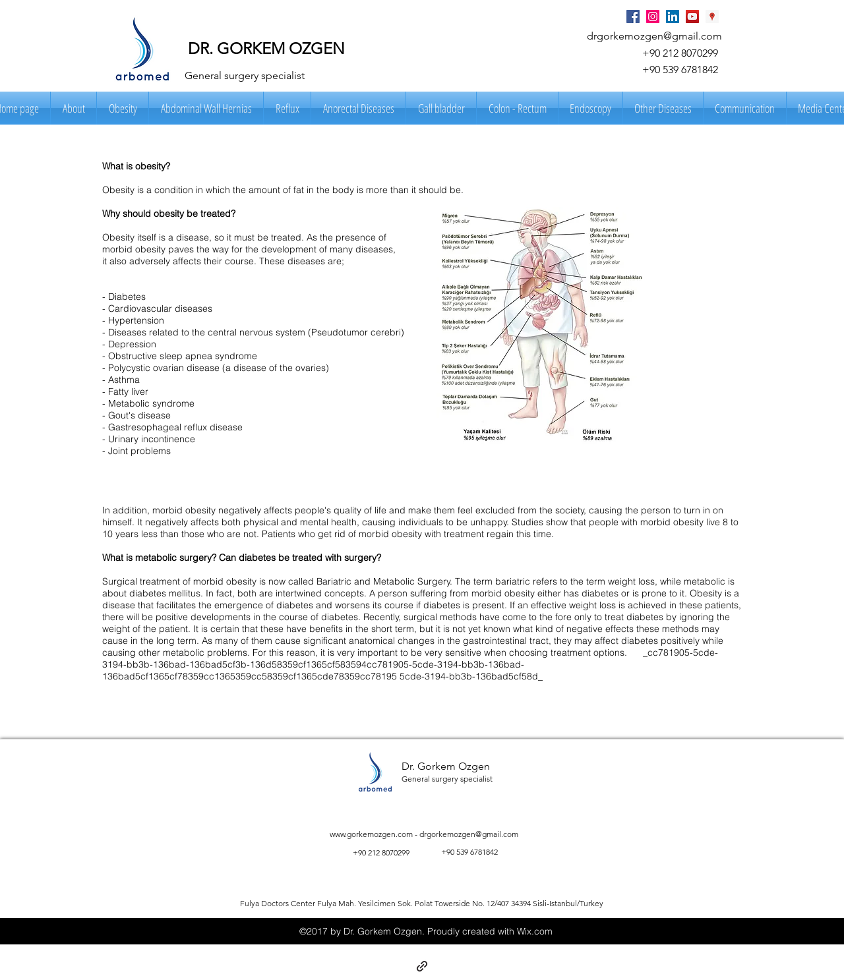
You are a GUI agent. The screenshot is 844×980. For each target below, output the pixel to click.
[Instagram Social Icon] (652, 16)
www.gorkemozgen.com (371, 834)
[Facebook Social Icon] (633, 16)
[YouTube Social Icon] (692, 16)
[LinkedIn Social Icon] (672, 16)
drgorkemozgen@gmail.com (654, 36)
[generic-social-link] (422, 966)
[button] (73, 108)
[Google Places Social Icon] (712, 16)
